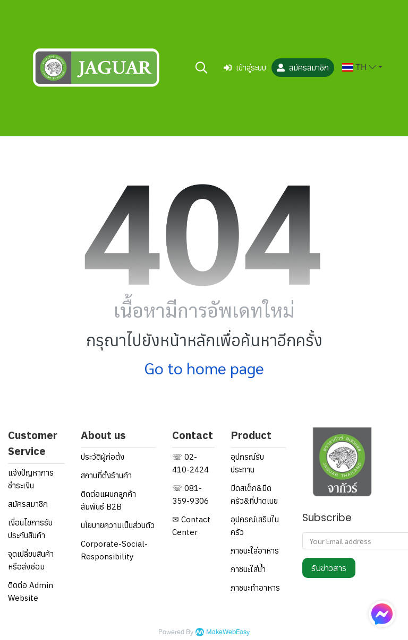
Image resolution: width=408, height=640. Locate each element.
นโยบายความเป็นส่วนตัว (118, 525)
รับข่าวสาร (328, 568)
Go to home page (204, 367)
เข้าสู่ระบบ (245, 68)
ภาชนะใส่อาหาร (255, 551)
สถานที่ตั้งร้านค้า (106, 475)
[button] (201, 67)
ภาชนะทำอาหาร (255, 588)
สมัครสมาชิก (303, 68)
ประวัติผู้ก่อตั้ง (102, 457)
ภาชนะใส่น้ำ (248, 569)
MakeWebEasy (228, 632)
